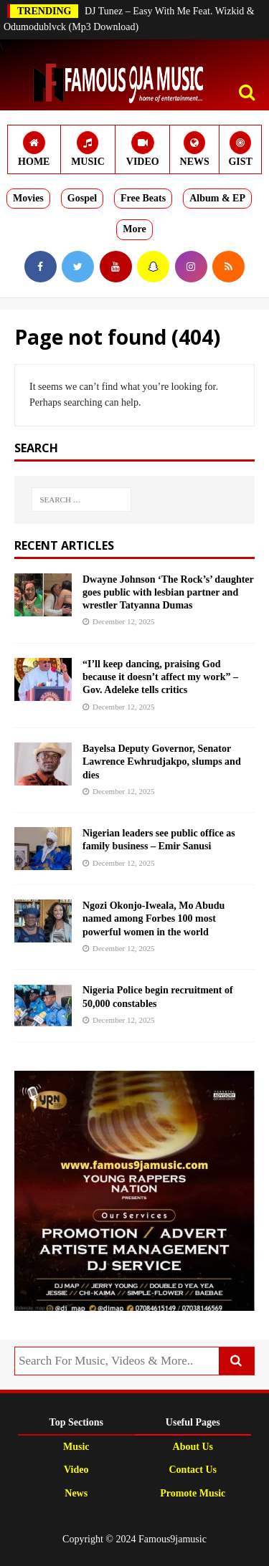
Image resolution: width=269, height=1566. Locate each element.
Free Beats (143, 198)
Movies (28, 198)
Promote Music (192, 1493)
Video (76, 1469)
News (76, 1493)
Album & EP (217, 198)
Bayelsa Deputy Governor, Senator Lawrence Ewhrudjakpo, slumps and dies (161, 761)
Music (76, 1446)
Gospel (82, 198)
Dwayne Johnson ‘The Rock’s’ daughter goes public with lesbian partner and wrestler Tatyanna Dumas (168, 592)
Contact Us (193, 1469)
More (134, 229)
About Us (193, 1446)
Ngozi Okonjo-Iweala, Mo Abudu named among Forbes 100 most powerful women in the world (153, 918)
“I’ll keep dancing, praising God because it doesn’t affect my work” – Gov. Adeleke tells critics (160, 677)
